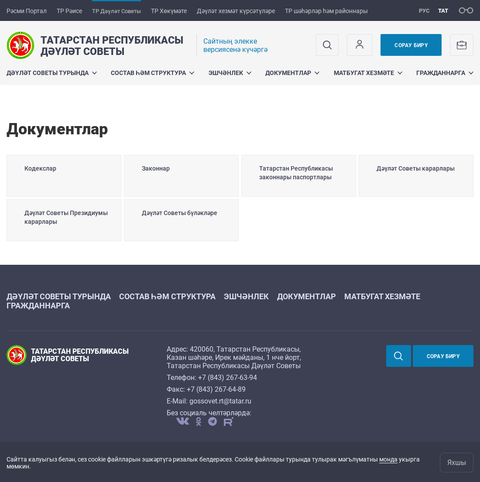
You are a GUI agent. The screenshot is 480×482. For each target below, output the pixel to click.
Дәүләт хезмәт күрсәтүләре (236, 10)
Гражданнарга (444, 72)
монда (388, 459)
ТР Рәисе (69, 10)
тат (443, 10)
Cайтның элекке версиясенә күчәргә (235, 45)
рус (424, 10)
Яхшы (456, 462)
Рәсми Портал (27, 10)
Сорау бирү (410, 45)
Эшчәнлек (230, 72)
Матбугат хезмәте (368, 72)
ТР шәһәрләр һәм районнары (326, 10)
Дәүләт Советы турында (52, 72)
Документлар (292, 72)
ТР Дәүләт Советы (116, 11)
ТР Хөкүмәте (169, 10)
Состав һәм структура (152, 72)
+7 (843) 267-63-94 (227, 377)
